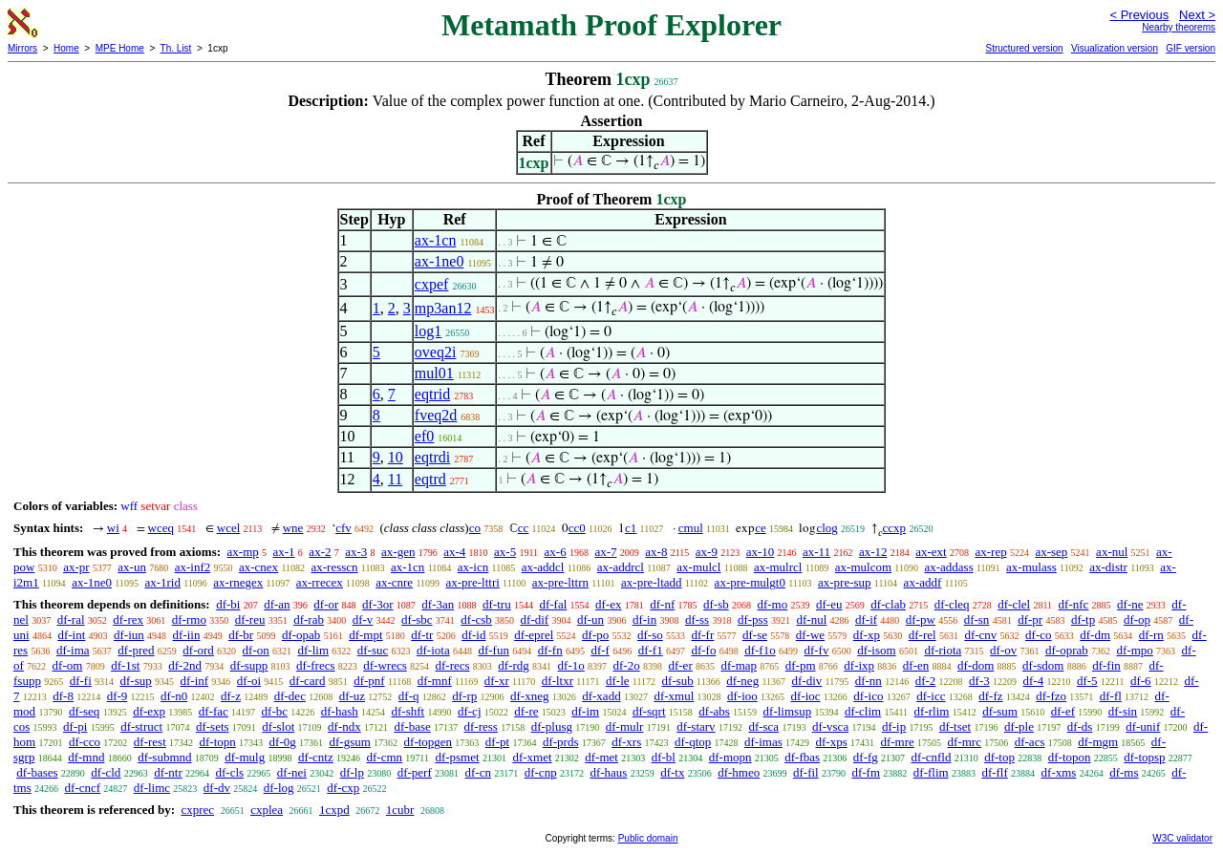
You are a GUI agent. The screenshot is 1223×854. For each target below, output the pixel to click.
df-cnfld (932, 757)
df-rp (464, 696)
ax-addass (948, 567)
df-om (68, 665)
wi (113, 528)
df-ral (71, 619)
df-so (650, 635)
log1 (428, 331)
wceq (161, 528)
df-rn (1151, 635)
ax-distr (1108, 567)
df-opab (301, 635)
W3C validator (1182, 838)
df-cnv (980, 635)
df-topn (218, 742)
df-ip (894, 726)
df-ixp (859, 665)
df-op (1137, 619)
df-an (277, 604)
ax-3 (356, 551)
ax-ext (930, 551)
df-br (240, 635)
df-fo (703, 650)
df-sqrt (649, 711)
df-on (256, 650)
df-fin (1106, 665)
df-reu (250, 619)
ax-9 (707, 551)
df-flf (994, 772)
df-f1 (650, 650)
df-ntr (168, 772)
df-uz (352, 696)
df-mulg (245, 757)
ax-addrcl (620, 567)
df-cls (229, 772)
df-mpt (365, 635)
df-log (279, 787)
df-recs (453, 665)
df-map (738, 665)
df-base (412, 726)
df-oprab (1066, 650)
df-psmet (457, 757)
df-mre (896, 742)
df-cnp (541, 772)
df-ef (1063, 711)
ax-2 (320, 551)
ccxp (895, 528)
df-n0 (174, 696)
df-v (363, 619)
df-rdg (513, 665)
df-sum (1000, 711)
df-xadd (601, 696)
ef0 (424, 436)
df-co (1038, 635)
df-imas (763, 742)
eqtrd (430, 479)
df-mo (772, 604)
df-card (308, 680)
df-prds (561, 742)
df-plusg (551, 726)
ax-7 (605, 551)
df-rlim (932, 711)
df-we (810, 635)
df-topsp (1144, 757)
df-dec (290, 696)
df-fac (213, 711)
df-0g (282, 742)
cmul (690, 528)
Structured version (1023, 48)
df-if (866, 619)
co (475, 528)
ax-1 (284, 551)
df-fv (816, 650)
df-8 (63, 696)
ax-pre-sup (844, 582)
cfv (343, 528)
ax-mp (243, 551)
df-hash (339, 711)
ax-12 (873, 551)
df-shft (408, 711)
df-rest (150, 742)
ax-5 (505, 551)
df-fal (553, 604)
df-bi (228, 604)
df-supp (249, 665)
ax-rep (990, 551)
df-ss (697, 619)
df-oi (249, 680)
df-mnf (435, 680)
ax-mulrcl (778, 567)
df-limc (152, 787)
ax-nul (1111, 551)
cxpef (432, 284)
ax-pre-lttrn (560, 582)
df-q (408, 696)
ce (760, 528)
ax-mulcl (698, 567)
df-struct (141, 726)
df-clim (863, 711)
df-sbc (417, 619)
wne (293, 528)
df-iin (187, 635)
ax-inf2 (193, 567)
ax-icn (473, 567)
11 (395, 479)
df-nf (662, 604)
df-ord (198, 650)
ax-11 (816, 551)
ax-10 (760, 551)
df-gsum (349, 742)
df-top (999, 757)
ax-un (132, 567)
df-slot (278, 726)
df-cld (105, 772)
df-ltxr (557, 680)
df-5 (1087, 680)
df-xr (496, 680)
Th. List (176, 48)
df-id (473, 635)
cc (523, 528)
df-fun (493, 650)
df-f (600, 650)
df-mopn (730, 757)
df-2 (925, 680)
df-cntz (315, 757)
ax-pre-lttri (473, 582)
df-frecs (315, 665)
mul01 (434, 373)
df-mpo (1135, 650)
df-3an (437, 604)
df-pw (920, 619)
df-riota (942, 650)
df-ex (608, 604)
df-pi (75, 726)
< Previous (1139, 15)
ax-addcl (543, 567)
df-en (916, 665)
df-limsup (787, 711)
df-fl (1111, 696)
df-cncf (83, 787)
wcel (229, 528)
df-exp (149, 711)
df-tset (955, 726)
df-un (590, 619)
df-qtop (693, 742)
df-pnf (369, 680)
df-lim (314, 650)
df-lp (352, 772)
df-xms (1059, 772)
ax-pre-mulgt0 (750, 582)
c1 (630, 528)
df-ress (480, 726)
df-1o (571, 665)
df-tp (1083, 619)
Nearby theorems (1178, 27)
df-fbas (802, 757)
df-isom (876, 650)
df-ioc (806, 696)
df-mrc (964, 742)
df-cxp (343, 787)
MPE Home (120, 48)
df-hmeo (739, 772)
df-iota (433, 650)
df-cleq (952, 604)
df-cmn (384, 757)
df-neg (742, 680)
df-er (680, 665)
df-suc (373, 650)
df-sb (716, 604)
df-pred (136, 650)
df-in (644, 619)
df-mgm (1098, 742)
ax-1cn (436, 240)
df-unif (1143, 726)
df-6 (1140, 680)
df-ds (1080, 726)
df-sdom (1042, 665)
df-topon (1069, 757)
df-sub (678, 680)
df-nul (811, 619)
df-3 (979, 680)
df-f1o (760, 650)
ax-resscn (334, 567)
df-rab (308, 619)
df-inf (194, 680)
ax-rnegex (238, 582)
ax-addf (923, 582)
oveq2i (436, 352)
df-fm (865, 772)
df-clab (888, 604)
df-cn (478, 772)
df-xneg (529, 696)
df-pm (800, 665)
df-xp (866, 635)
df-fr (702, 635)
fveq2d (436, 415)
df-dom (975, 665)
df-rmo (189, 619)
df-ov (1003, 650)
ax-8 (656, 551)
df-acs (1030, 742)
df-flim (931, 772)
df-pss (753, 619)
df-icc (930, 696)
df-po (595, 635)
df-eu (829, 604)
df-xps (831, 742)
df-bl (664, 757)
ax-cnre (394, 582)
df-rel (922, 635)
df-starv (695, 726)
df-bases (36, 772)
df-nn (868, 680)
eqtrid (432, 394)
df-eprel (533, 635)
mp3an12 (443, 308)
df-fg (865, 757)
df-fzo (1051, 696)
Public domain (648, 838)
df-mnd (86, 757)
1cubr (400, 809)
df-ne (1130, 604)
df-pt (497, 742)
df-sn (977, 619)
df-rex (128, 619)
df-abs (714, 711)
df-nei (292, 772)
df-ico (868, 696)
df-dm (1095, 635)
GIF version (1190, 48)
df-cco (84, 742)
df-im (585, 711)
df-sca (763, 726)
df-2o (626, 665)
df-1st (125, 665)
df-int (71, 635)
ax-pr (76, 567)
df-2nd (185, 665)
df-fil (806, 772)
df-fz (990, 696)
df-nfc (1074, 604)
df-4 (1032, 680)
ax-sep (1051, 551)
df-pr (1030, 619)
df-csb (476, 619)
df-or (325, 604)
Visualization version (1114, 48)
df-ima (73, 650)
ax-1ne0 (439, 261)
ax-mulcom (863, 567)
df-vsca (830, 726)
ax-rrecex (319, 582)
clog (826, 528)
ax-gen (398, 551)
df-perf (414, 772)
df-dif (535, 619)
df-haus (608, 772)
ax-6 (556, 551)
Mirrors (22, 48)
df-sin (1122, 711)
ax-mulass (1031, 567)
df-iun (129, 635)
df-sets (212, 726)
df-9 (117, 696)
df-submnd (164, 757)
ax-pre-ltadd (651, 582)
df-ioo (742, 696)
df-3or (378, 604)
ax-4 (454, 551)
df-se (754, 635)
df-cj (470, 711)
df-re (526, 711)
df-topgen (428, 742)
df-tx (672, 772)
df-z (231, 696)
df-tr (422, 635)
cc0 (577, 528)
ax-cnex (258, 567)
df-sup (136, 680)
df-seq (84, 711)
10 (395, 457)
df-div (807, 680)
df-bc (275, 711)
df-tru (497, 604)
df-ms (1123, 772)
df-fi (81, 680)
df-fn (550, 650)
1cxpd (334, 809)
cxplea (266, 809)
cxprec (197, 809)
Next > (1197, 15)
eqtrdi (432, 457)
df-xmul (674, 696)
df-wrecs (384, 665)
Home (66, 48)
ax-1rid (162, 582)
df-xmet (531, 757)
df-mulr (625, 726)
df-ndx (344, 726)
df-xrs (626, 742)
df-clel (1014, 604)
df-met (601, 757)
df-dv (217, 787)
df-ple (1019, 726)
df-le (618, 680)
